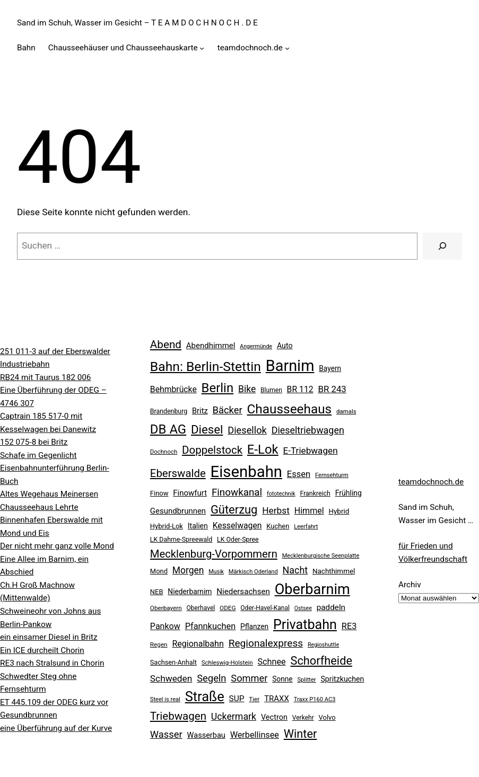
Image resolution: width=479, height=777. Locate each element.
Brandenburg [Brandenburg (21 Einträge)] (168, 411)
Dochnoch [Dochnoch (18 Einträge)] (163, 451)
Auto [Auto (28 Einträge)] (285, 345)
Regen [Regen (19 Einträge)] (159, 644)
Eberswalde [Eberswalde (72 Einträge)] (178, 473)
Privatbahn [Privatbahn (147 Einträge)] (305, 624)
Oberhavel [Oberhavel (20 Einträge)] (201, 608)
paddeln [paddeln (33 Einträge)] (331, 607)
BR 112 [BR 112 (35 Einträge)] (300, 389)
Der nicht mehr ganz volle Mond (57, 546)
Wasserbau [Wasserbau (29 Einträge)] (206, 735)
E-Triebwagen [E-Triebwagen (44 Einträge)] (310, 450)
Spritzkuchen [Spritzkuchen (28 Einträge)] (342, 679)
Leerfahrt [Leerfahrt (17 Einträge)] (306, 526)
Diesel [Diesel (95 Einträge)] (207, 429)
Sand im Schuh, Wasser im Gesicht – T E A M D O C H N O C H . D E (137, 23)
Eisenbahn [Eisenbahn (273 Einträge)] (246, 472)
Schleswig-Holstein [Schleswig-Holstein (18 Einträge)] (227, 662)
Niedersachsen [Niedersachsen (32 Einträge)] (243, 591)
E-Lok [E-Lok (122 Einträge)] (262, 449)
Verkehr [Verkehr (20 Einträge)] (303, 717)
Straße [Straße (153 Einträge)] (204, 696)
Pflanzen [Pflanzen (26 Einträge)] (254, 626)
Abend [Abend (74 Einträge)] (165, 344)
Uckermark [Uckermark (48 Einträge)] (233, 716)
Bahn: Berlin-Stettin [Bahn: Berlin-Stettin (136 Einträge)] (205, 366)
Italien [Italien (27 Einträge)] (198, 526)
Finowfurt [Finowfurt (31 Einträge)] (190, 493)
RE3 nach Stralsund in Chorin (52, 663)
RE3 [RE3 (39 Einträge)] (349, 626)
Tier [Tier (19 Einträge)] (254, 699)
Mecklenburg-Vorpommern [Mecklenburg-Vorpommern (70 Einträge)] (213, 554)
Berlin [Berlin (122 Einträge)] (218, 388)
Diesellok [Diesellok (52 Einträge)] (247, 430)
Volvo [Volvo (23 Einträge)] (327, 717)
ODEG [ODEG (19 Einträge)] (228, 608)
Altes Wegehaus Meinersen (49, 494)
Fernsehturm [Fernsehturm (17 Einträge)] (332, 475)
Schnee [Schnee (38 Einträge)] (271, 662)
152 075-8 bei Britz (33, 442)
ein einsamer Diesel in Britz (49, 637)
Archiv (409, 584)
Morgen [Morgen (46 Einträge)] (188, 570)
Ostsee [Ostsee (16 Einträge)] (303, 608)
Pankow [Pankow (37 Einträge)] (165, 626)
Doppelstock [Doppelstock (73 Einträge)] (212, 450)
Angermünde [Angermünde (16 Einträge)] (256, 346)
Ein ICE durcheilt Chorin (42, 650)
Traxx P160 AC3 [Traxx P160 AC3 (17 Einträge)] (315, 699)
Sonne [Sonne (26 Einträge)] (282, 679)
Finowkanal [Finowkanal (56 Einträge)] (237, 492)
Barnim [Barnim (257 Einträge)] (290, 366)
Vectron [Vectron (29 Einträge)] (274, 717)
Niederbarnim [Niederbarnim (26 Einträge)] (190, 591)
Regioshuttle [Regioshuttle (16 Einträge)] (323, 644)
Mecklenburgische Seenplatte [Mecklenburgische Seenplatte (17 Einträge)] (321, 555)
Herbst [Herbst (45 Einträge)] (276, 510)
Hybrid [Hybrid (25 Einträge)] (338, 511)
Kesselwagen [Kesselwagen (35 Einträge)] (237, 525)
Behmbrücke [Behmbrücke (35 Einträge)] (173, 389)
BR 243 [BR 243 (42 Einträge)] (332, 389)
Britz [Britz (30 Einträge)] (200, 411)
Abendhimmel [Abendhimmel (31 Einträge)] (211, 345)
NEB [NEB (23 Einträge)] (156, 592)
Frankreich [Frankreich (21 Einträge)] (315, 493)
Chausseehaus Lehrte (39, 507)
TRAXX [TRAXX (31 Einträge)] (276, 698)
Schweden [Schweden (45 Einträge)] (171, 678)
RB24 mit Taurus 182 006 (45, 377)
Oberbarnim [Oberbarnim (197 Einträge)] (312, 589)
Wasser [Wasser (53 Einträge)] (166, 734)
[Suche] (442, 246)
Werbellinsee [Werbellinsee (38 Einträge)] (254, 735)
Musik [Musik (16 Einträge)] (216, 571)
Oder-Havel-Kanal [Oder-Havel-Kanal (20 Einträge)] (265, 608)
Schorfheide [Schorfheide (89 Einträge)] (321, 660)
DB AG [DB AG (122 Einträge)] (168, 429)
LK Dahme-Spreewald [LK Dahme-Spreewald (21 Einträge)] (181, 539)
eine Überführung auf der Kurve (56, 728)
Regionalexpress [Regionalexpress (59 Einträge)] (266, 643)
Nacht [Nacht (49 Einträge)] (295, 570)
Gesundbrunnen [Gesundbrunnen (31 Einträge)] (178, 511)
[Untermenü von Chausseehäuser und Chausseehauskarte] (201, 48)
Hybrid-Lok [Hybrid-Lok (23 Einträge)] (166, 526)
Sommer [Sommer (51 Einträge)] (249, 678)
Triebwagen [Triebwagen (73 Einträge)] (178, 716)
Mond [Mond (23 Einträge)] (159, 571)
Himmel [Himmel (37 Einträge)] (309, 511)
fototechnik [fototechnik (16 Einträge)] (281, 493)
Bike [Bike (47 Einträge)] (247, 389)
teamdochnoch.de (431, 482)
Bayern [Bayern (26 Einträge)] (330, 368)
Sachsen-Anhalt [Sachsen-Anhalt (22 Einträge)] (173, 662)
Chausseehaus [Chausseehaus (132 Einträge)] (289, 409)
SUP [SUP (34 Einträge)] (237, 698)
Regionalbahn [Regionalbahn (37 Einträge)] (197, 644)
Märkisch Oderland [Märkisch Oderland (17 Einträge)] (253, 571)
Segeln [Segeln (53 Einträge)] (211, 678)
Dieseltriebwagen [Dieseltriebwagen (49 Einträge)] (308, 430)
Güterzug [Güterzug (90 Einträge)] (234, 509)
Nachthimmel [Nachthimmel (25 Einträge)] (333, 571)
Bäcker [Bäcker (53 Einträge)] (227, 410)
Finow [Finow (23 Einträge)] (159, 493)
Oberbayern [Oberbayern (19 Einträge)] (166, 608)
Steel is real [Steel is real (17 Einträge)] (165, 699)
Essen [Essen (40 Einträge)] (298, 474)
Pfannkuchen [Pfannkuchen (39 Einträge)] (210, 626)
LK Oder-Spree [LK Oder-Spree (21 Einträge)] (238, 539)
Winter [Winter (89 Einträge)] (300, 733)
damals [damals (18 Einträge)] (346, 411)
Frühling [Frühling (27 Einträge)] (348, 493)
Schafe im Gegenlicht (38, 455)
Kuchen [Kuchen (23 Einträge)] (277, 526)
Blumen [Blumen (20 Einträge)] (271, 390)
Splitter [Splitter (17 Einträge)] (306, 679)
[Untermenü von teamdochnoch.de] (287, 48)
